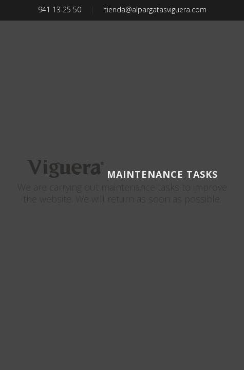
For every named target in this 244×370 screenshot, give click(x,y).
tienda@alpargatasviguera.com (155, 9)
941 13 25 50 (59, 9)
